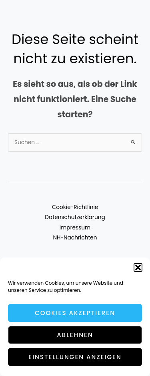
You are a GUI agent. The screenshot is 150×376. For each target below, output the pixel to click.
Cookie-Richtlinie (75, 207)
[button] (138, 267)
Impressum (75, 227)
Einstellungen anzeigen (74, 357)
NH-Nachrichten (75, 237)
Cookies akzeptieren (75, 313)
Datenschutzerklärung (75, 217)
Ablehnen (75, 335)
